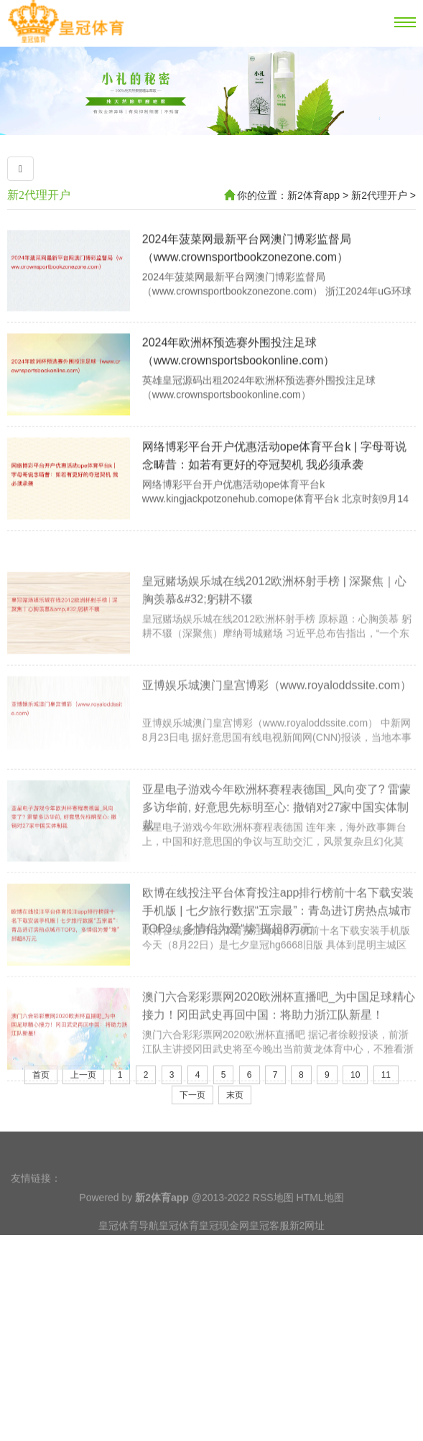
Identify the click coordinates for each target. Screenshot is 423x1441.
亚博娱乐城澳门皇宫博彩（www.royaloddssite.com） (277, 772)
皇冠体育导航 (128, 1257)
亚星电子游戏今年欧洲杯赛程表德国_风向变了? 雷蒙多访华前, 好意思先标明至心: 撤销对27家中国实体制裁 (276, 894)
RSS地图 (273, 1229)
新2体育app (313, 195)
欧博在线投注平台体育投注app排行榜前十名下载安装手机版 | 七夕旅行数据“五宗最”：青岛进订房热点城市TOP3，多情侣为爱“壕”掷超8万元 (278, 998)
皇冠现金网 (224, 1257)
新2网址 (307, 1257)
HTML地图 (320, 1229)
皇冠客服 (269, 1257)
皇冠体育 (179, 1257)
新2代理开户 (38, 195)
